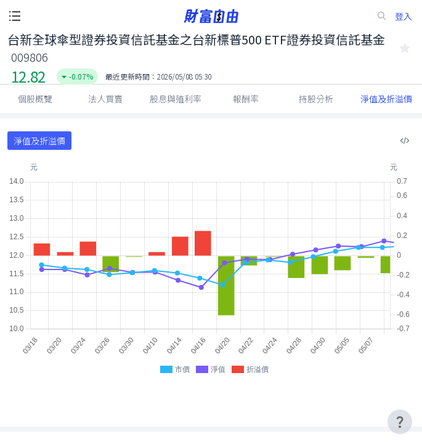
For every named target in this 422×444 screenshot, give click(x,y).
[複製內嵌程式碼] (405, 140)
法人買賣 (105, 98)
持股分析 (316, 98)
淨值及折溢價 (386, 98)
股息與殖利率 (175, 98)
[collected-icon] (405, 48)
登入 (403, 16)
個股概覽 (35, 98)
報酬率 (246, 98)
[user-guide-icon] (400, 421)
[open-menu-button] (14, 16)
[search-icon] (382, 16)
